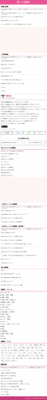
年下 (6, 353)
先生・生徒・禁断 (7, 295)
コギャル (14, 347)
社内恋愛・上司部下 (8, 312)
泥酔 (2, 326)
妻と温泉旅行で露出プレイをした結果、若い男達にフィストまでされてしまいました (22, 10)
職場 (23, 347)
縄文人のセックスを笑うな (8, 64)
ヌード (25, 358)
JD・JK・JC (5, 292)
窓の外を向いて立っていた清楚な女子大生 (12, 16)
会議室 (28, 347)
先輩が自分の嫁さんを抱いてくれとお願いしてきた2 (12, 142)
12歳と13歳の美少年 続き (7, 60)
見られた (22, 345)
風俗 (27, 355)
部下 (2, 353)
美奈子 (3, 270)
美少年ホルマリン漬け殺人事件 (10, 386)
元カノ (32, 350)
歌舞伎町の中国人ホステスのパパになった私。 (13, 83)
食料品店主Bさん (6, 172)
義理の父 (16, 350)
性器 (21, 358)
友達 (10, 353)
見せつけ (16, 345)
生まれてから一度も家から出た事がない (13, 151)
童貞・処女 (5, 314)
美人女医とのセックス (7, 281)
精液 (23, 355)
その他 (5, 126)
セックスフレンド (7, 309)
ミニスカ (8, 355)
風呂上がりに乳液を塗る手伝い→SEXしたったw (15, 384)
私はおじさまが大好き (7, 170)
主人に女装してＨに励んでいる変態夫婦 (11, 221)
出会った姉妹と (5, 394)
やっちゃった (5, 162)
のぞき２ (3, 87)
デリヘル (32, 355)
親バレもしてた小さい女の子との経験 (11, 72)
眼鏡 (20, 355)
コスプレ (9, 345)
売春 (37, 355)
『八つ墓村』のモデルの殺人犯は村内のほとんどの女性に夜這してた (19, 255)
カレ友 (37, 350)
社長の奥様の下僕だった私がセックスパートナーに (14, 214)
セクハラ (30, 353)
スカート (6, 129)
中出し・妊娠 (5, 317)
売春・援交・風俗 (7, 333)
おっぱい (8, 358)
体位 (42, 358)
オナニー (4, 321)
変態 (41, 345)
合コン (40, 347)
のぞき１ (3, 91)
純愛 (2, 360)
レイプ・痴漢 (5, 319)
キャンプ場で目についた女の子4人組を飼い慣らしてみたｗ (16, 24)
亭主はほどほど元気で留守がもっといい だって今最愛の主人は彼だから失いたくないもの (22, 13)
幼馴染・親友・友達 (8, 302)
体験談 (42, 355)
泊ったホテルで (5, 164)
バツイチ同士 (5, 392)
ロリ (27, 345)
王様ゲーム (14, 360)
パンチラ (13, 129)
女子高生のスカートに (7, 263)
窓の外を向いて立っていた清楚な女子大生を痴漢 (14, 251)
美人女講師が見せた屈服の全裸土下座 (11, 277)
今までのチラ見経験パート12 (9, 153)
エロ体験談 (35, 398)
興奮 (38, 358)
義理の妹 (22, 350)
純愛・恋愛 (5, 297)
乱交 (2, 329)
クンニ (19, 353)
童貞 (30, 358)
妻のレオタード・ (5, 259)
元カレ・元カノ (6, 304)
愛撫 (35, 353)
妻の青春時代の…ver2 (7, 76)
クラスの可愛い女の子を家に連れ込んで (11, 79)
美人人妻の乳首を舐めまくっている (10, 273)
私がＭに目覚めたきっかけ (8, 210)
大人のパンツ (5, 156)
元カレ (27, 350)
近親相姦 (4, 331)
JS (2, 347)
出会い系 (7, 360)
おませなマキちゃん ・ (8, 175)
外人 (2, 336)
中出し (24, 353)
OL (44, 345)
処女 (34, 358)
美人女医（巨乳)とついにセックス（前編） (12, 285)
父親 (2, 350)
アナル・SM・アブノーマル (10, 324)
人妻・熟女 (5, 307)
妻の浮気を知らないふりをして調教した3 (13, 389)
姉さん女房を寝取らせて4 (35, 142)
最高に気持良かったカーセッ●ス (9, 20)
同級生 (42, 350)
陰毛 (17, 358)
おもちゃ (40, 353)
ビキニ (3, 355)
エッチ (14, 353)
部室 (36, 347)
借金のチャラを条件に (7, 159)
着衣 (31, 345)
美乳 (13, 358)
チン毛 (3, 358)
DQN (9, 347)
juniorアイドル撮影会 (7, 167)
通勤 (32, 347)
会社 (20, 347)
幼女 (5, 347)
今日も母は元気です (6, 68)
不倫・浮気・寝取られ (8, 300)
